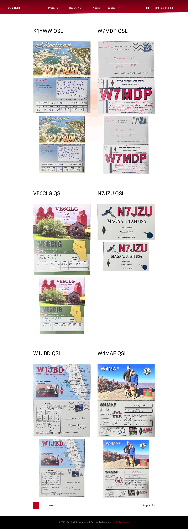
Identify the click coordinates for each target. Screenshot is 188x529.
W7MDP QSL (112, 31)
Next (51, 505)
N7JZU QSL (111, 193)
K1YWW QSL (48, 31)
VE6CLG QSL (48, 193)
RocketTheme (122, 522)
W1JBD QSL (47, 353)
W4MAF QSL (112, 353)
